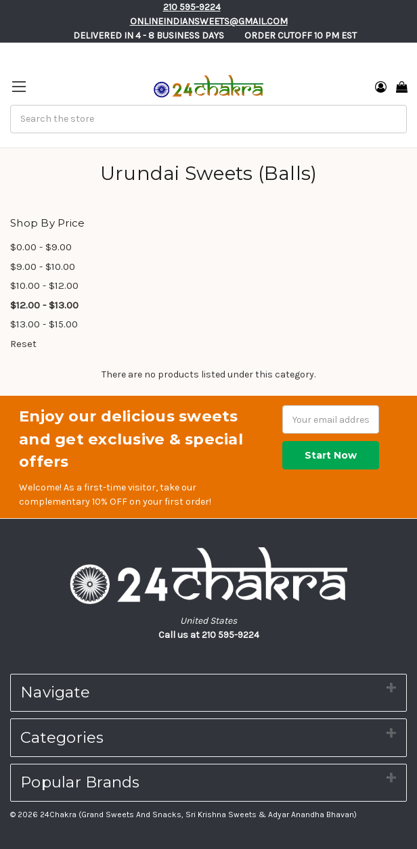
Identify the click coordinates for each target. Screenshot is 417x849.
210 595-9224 (192, 7)
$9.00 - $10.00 (42, 266)
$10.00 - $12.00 (44, 285)
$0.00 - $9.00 (41, 247)
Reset (23, 344)
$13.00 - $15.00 (44, 324)
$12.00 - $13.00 (44, 305)
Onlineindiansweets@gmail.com (209, 21)
